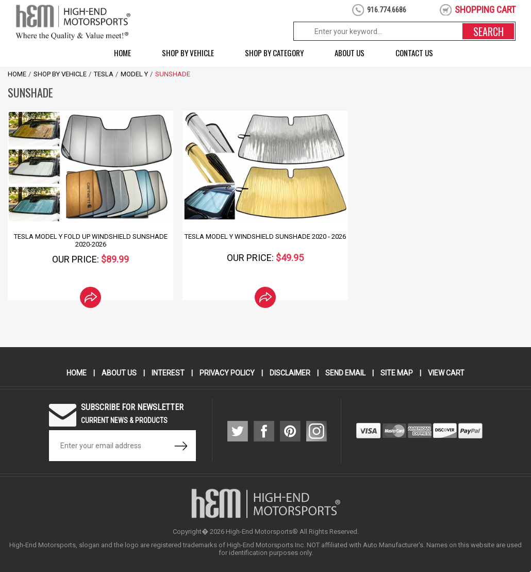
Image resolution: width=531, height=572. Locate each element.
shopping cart (485, 9)
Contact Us (414, 52)
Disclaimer (290, 373)
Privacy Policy (227, 373)
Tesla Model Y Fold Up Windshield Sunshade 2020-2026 (91, 240)
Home (122, 52)
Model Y (134, 74)
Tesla (103, 74)
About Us (349, 52)
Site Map (396, 373)
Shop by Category (274, 52)
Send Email (345, 373)
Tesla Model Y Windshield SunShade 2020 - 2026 (265, 236)
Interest (168, 373)
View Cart (446, 373)
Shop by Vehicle (188, 52)
